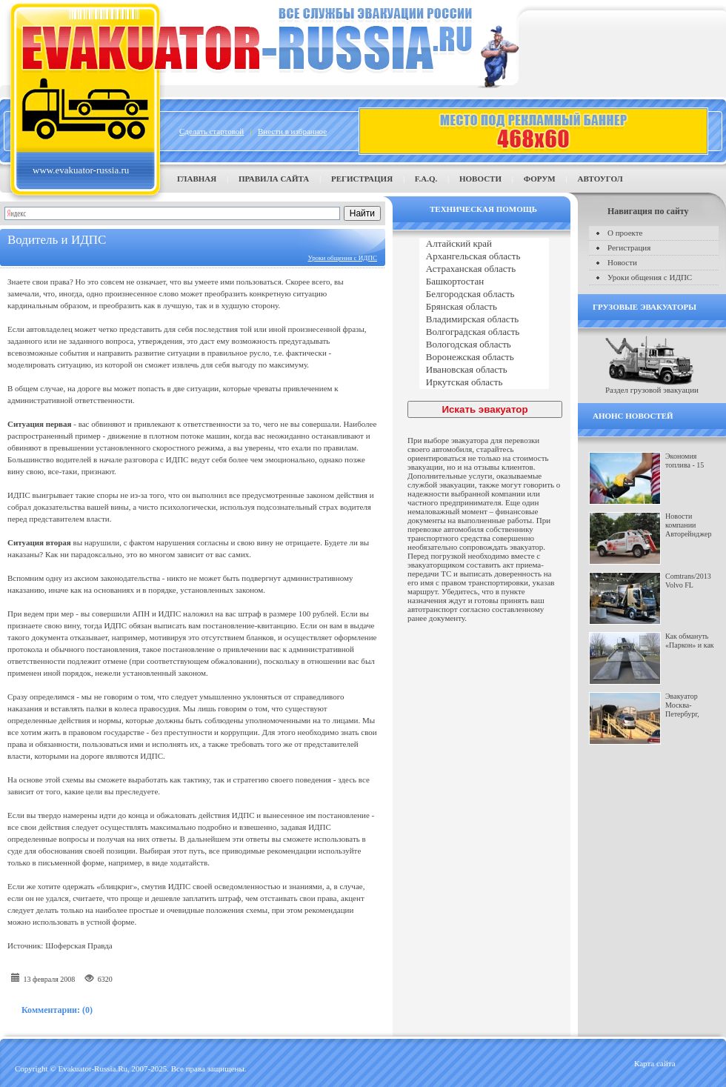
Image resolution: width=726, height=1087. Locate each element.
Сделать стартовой (211, 131)
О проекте (625, 232)
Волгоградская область (484, 332)
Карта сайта (655, 1063)
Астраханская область (484, 269)
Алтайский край (484, 244)
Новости (480, 178)
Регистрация (362, 178)
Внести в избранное (292, 131)
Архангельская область (484, 256)
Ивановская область (484, 370)
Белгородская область (484, 294)
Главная (196, 178)
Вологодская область (484, 345)
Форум (540, 178)
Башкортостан (484, 282)
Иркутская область (484, 382)
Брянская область (484, 307)
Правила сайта (274, 178)
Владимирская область (484, 319)
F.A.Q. (426, 178)
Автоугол (599, 178)
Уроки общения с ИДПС (342, 258)
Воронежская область (484, 357)
